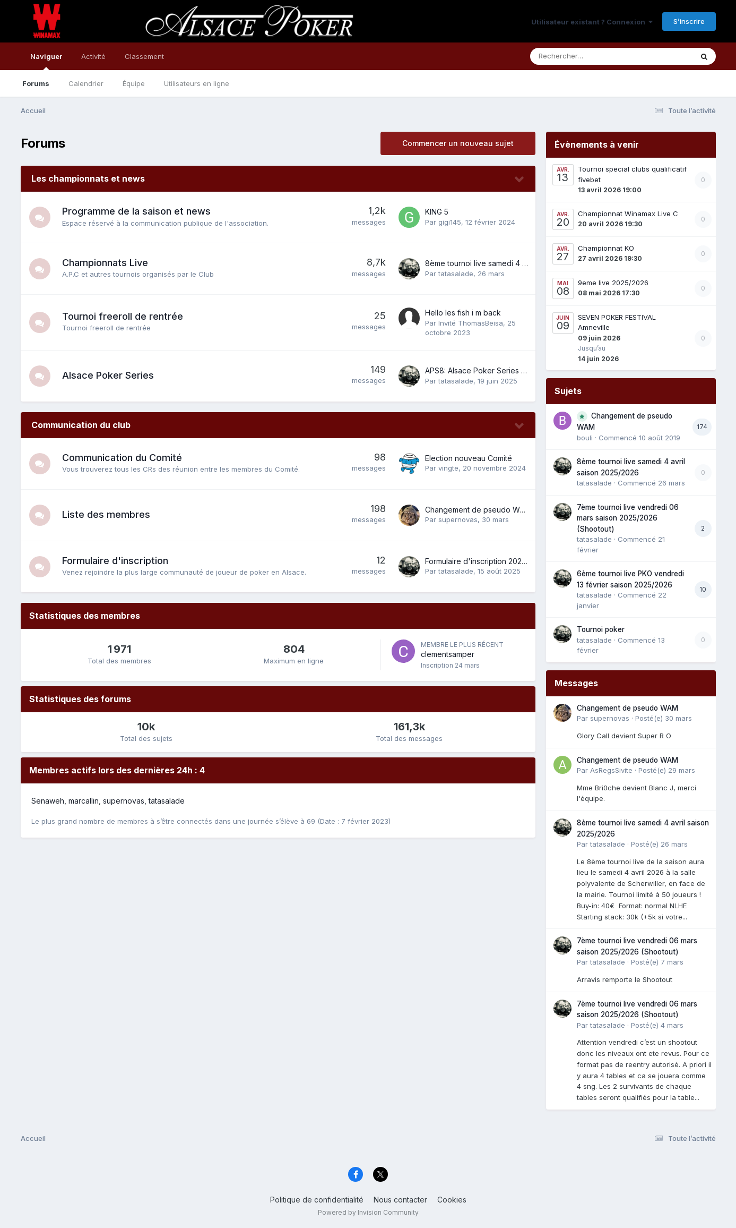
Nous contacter (400, 1199)
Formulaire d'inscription (115, 560)
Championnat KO (606, 248)
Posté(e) (663, 718)
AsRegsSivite (611, 770)
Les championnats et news (88, 178)
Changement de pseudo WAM (478, 509)
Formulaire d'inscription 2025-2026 (486, 561)
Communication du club (81, 425)
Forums (35, 83)
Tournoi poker (601, 629)
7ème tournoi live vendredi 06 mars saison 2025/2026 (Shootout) (628, 518)
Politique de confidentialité (316, 1199)
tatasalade (455, 273)
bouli (585, 437)
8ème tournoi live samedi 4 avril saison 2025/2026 (513, 263)
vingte (448, 468)
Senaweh (47, 800)
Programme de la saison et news (136, 211)
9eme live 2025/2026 (613, 282)
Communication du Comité (122, 457)
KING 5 (436, 211)
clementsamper (447, 654)
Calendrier (85, 83)
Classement (144, 56)
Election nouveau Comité (468, 458)
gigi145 (449, 222)
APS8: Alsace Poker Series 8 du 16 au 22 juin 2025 (513, 370)
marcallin (83, 800)
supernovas (458, 519)
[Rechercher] (580, 56)
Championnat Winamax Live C (628, 213)
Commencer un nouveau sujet (458, 143)
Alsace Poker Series (108, 375)
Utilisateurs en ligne (196, 83)
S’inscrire (689, 21)
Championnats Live (105, 262)
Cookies (451, 1199)
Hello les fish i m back (463, 312)
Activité (93, 56)
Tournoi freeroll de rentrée (122, 316)
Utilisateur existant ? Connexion (592, 22)
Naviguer (46, 61)
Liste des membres (106, 514)
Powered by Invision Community (368, 1212)
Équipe (134, 83)
